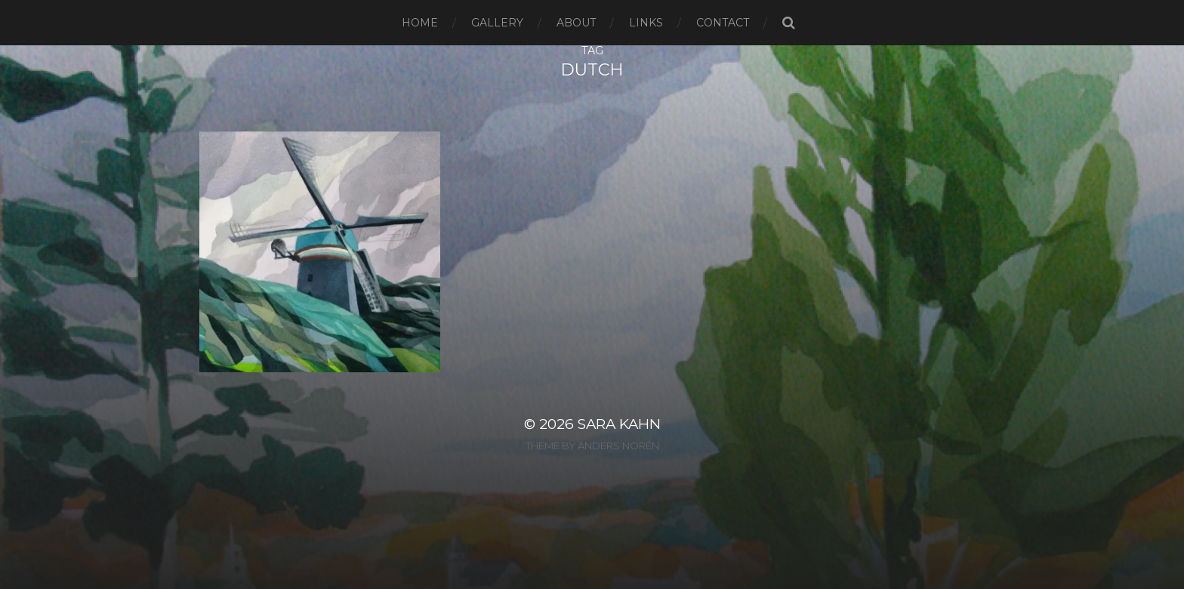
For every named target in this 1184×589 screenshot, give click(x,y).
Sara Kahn (619, 424)
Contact (722, 22)
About (576, 22)
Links (646, 22)
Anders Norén (618, 445)
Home (420, 22)
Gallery (497, 22)
